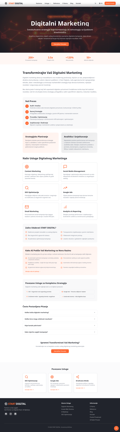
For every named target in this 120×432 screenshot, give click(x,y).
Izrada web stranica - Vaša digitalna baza (74, 296)
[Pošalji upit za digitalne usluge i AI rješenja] (110, 3)
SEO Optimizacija (66, 414)
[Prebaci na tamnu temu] (95, 3)
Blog (71, 3)
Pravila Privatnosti (95, 417)
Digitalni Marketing (67, 406)
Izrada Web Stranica (67, 409)
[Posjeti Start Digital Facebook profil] (6, 414)
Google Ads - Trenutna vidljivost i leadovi (74, 291)
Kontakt (78, 3)
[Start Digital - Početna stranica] (13, 3)
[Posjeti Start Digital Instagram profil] (10, 414)
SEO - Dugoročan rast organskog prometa (38, 291)
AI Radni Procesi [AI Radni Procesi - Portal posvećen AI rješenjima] (95, 420)
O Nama (65, 3)
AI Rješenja (64, 412)
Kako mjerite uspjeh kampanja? (60, 332)
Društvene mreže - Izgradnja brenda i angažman (40, 296)
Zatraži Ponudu (110, 3)
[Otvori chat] (116, 428)
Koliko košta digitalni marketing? (60, 312)
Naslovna (39, 3)
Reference (56, 3)
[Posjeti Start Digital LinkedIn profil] (15, 414)
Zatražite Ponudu (60, 44)
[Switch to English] (101, 3)
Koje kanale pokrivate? (60, 325)
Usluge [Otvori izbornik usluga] (48, 3)
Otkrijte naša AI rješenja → (33, 271)
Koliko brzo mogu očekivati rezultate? (60, 319)
